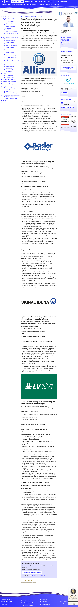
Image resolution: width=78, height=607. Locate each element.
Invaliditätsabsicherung (11, 92)
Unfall (4, 86)
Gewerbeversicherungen (31, 1)
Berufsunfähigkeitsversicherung (11, 95)
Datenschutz (44, 601)
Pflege (4, 100)
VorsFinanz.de (71, 64)
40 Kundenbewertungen (73, 601)
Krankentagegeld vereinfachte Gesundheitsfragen (10, 50)
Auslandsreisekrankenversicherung (14, 60)
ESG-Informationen (45, 604)
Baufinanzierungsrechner (52, 4)
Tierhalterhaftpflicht (10, 77)
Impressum (44, 599)
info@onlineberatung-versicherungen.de (66, 40)
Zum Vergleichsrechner (67, 107)
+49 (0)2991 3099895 (38, 575)
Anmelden (64, 92)
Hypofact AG (41, 4)
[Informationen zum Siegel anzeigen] (73, 603)
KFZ (4, 103)
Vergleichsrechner (31, 4)
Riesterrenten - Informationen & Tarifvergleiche (9, 21)
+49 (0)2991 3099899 (66, 42)
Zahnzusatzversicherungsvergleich (14, 39)
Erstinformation (45, 603)
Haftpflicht (5, 73)
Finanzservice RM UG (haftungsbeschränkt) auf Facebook (66, 45)
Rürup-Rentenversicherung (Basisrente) (10, 26)
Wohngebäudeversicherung (9, 81)
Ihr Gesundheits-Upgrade (60, 1)
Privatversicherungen (17, 1)
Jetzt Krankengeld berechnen (68, 68)
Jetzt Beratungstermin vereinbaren (32, 572)
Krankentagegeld (10, 44)
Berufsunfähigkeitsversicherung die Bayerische (13, 4)
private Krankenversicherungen (10, 37)
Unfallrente (8, 91)
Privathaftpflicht (9, 75)
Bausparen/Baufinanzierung (45, 1)
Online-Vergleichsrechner (9, 79)
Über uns (8, 1)
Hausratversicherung (8, 83)
